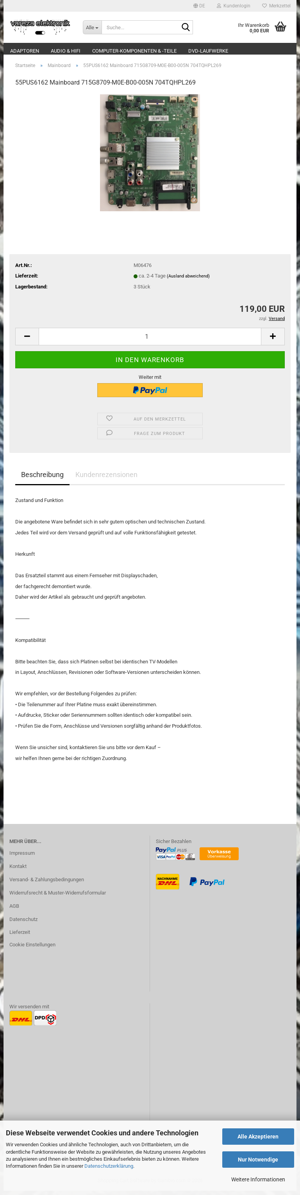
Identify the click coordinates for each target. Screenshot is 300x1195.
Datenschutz (23, 923)
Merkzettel (276, 6)
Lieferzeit (19, 937)
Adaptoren (24, 51)
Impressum (22, 857)
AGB (14, 910)
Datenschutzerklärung (108, 1166)
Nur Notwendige (258, 1159)
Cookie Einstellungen (32, 949)
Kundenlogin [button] (233, 6)
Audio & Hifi (65, 51)
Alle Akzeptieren (258, 1136)
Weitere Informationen (258, 1179)
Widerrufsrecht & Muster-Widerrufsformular (57, 897)
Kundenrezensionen (106, 479)
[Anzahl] (150, 341)
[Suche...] (92, 27)
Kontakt (18, 870)
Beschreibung (42, 479)
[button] (199, 6)
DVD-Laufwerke (208, 51)
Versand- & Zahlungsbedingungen (46, 884)
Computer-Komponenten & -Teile (134, 51)
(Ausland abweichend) (188, 280)
